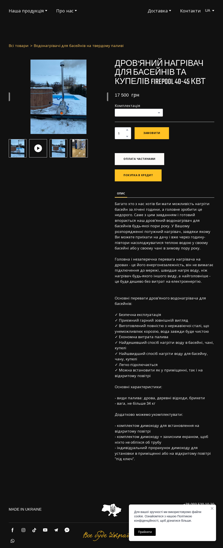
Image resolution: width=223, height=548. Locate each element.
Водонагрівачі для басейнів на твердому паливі (79, 46)
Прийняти (145, 532)
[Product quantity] (122, 133)
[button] (127, 129)
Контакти (190, 10)
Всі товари (19, 46)
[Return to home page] (111, 10)
